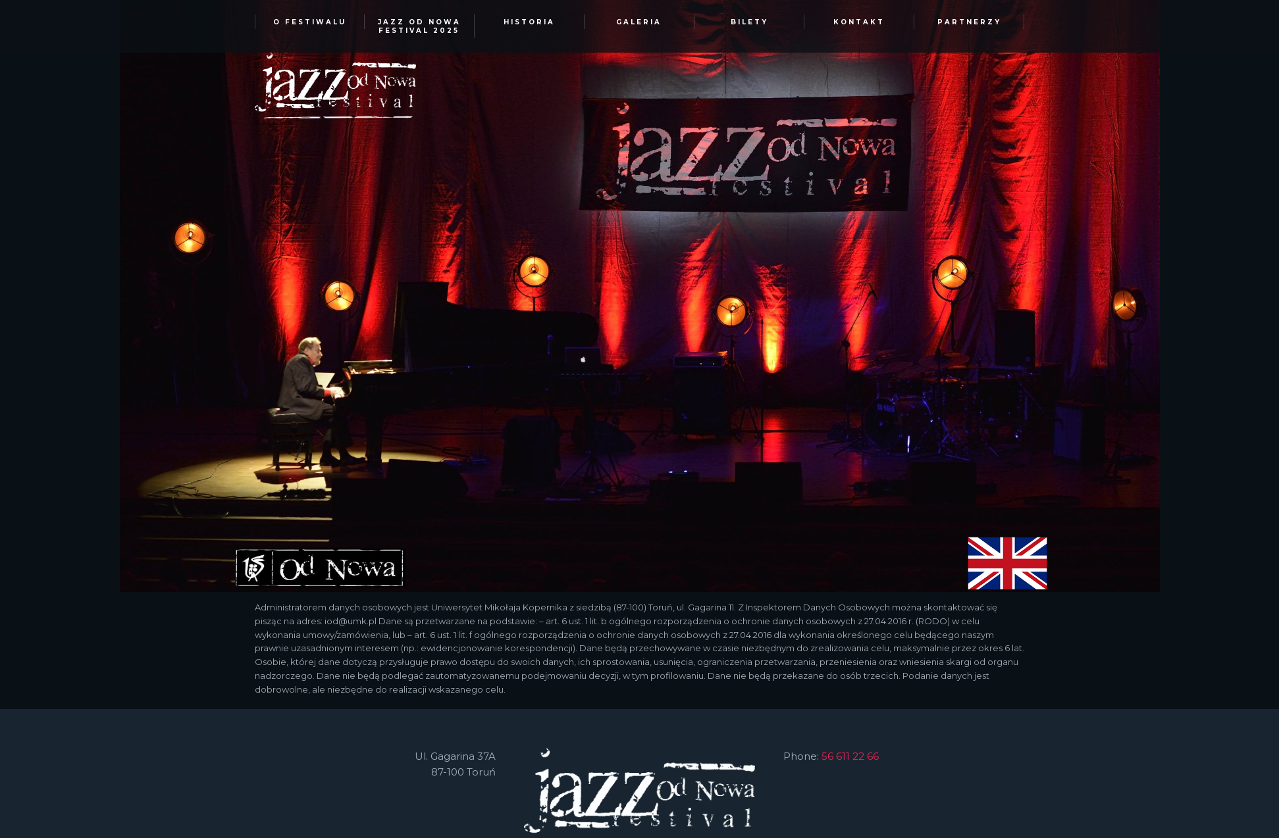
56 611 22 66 (850, 756)
